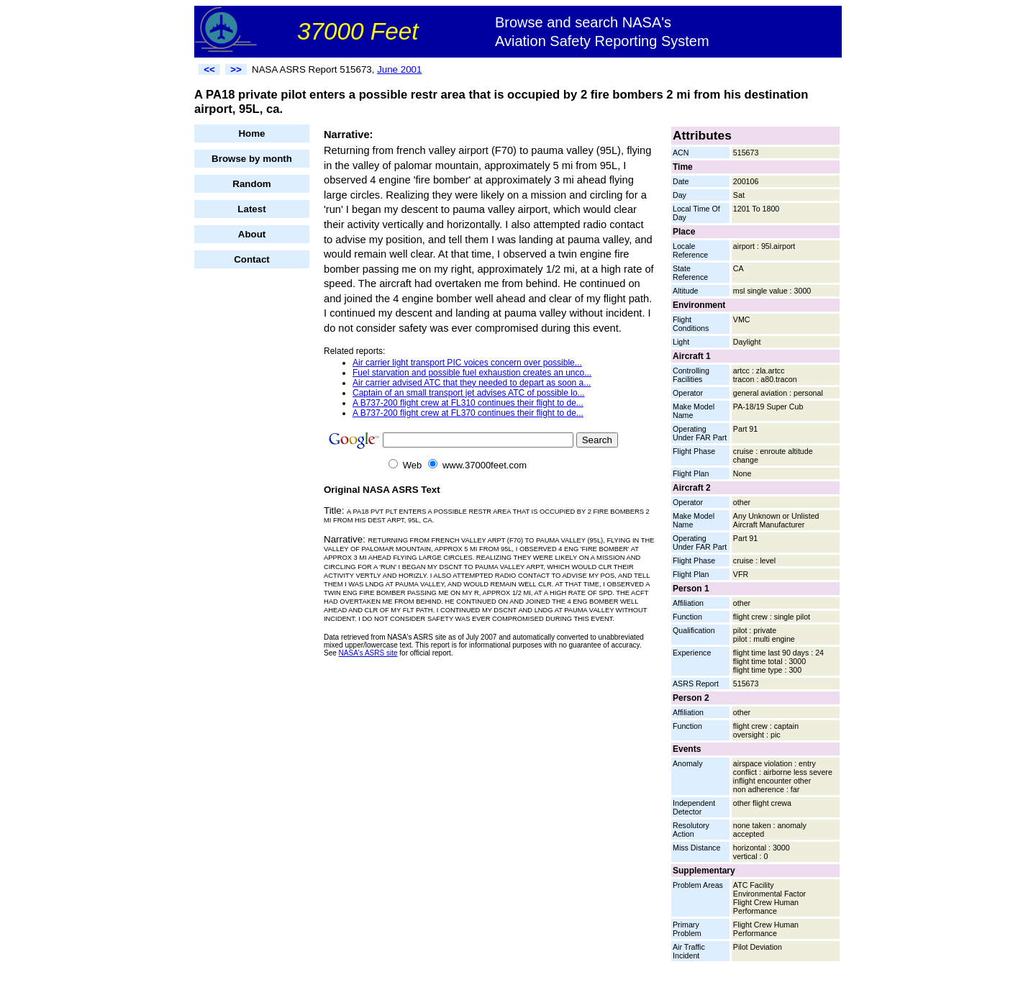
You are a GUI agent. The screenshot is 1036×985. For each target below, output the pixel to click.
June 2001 (399, 69)
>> (236, 69)
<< (209, 69)
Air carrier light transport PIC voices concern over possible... (467, 363)
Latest (251, 209)
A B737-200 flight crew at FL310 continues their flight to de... (468, 403)
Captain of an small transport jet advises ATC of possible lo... (469, 393)
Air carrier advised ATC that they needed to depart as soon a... (472, 383)
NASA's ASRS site (368, 653)
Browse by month (252, 158)
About (252, 234)
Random (251, 183)
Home (251, 133)
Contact (252, 259)
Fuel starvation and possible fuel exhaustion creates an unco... (472, 373)
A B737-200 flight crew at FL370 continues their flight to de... (468, 413)
